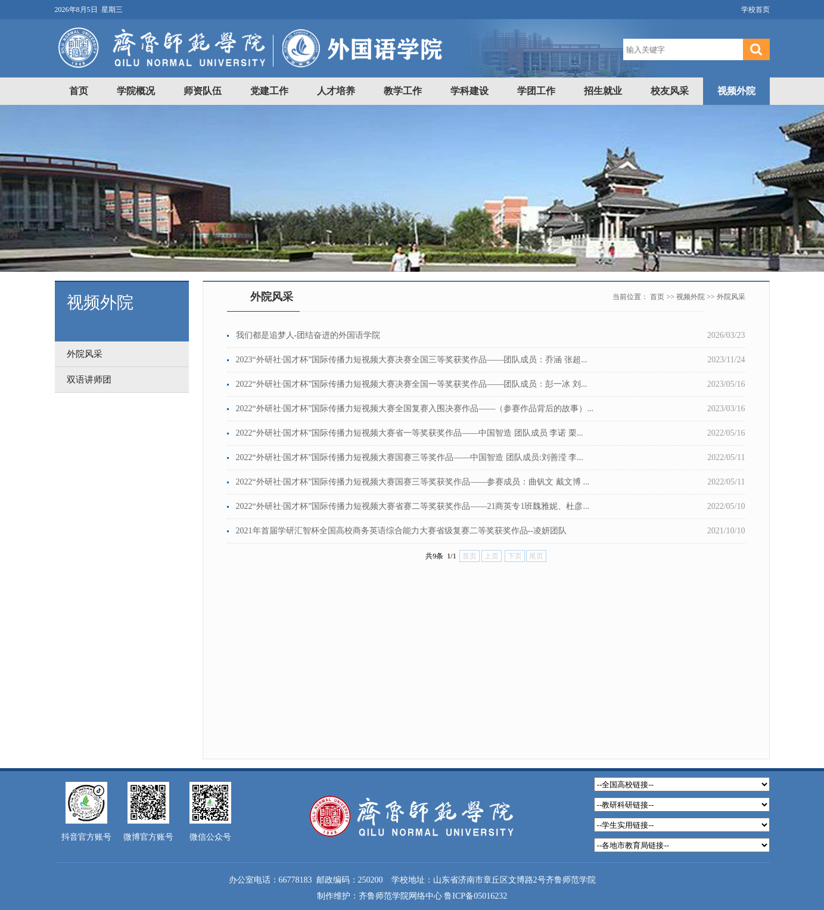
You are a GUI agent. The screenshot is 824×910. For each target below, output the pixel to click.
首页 (78, 91)
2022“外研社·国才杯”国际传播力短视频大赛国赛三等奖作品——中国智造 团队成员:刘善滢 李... (409, 457)
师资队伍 (203, 91)
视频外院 (736, 91)
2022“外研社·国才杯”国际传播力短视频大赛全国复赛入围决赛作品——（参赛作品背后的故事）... (414, 408)
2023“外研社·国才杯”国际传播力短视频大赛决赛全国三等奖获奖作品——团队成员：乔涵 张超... (411, 359)
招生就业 (603, 91)
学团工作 (536, 91)
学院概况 (136, 91)
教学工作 (403, 91)
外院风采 (731, 297)
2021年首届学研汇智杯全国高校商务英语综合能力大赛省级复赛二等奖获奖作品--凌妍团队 (401, 530)
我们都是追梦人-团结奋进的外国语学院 (308, 335)
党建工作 (269, 91)
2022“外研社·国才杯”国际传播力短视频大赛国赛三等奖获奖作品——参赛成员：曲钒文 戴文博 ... (412, 481)
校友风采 (670, 91)
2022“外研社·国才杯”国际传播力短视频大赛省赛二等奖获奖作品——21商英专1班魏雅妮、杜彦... (412, 506)
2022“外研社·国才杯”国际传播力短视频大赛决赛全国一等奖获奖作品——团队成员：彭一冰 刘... (411, 384)
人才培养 (336, 91)
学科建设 (469, 91)
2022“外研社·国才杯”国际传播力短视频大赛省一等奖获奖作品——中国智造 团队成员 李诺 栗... (409, 432)
